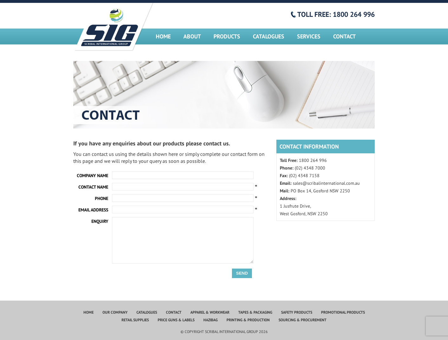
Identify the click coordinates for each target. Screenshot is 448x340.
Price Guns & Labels (176, 319)
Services (308, 36)
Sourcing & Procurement (302, 319)
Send (242, 273)
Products (227, 36)
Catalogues (268, 36)
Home (163, 36)
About (192, 36)
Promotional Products (343, 312)
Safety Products (296, 312)
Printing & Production (248, 319)
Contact (344, 36)
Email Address (93, 210)
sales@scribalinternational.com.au (326, 183)
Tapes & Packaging (255, 312)
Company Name (92, 175)
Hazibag (210, 319)
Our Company (115, 312)
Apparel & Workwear (209, 312)
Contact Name (93, 187)
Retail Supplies (135, 319)
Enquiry (99, 221)
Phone (101, 198)
